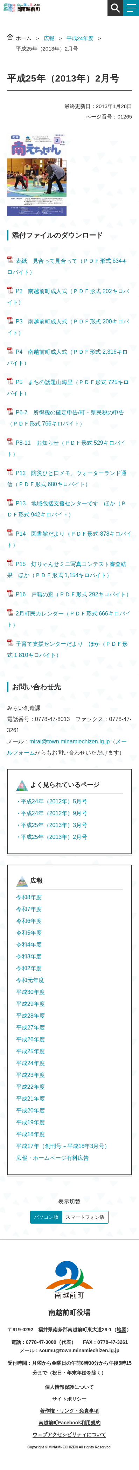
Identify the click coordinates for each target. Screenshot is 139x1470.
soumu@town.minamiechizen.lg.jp (79, 1350)
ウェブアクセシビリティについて (69, 1434)
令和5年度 (29, 933)
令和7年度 (29, 909)
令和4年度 (29, 945)
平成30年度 (30, 992)
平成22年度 (30, 1087)
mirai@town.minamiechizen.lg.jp (69, 741)
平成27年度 (30, 1028)
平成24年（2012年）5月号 (54, 801)
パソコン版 (46, 1217)
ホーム (24, 38)
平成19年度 (30, 1122)
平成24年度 (80, 38)
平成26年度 (30, 1039)
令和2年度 (29, 968)
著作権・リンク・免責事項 (69, 1411)
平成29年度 (30, 1004)
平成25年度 (30, 1051)
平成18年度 (30, 1134)
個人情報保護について (69, 1387)
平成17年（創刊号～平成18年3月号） (63, 1146)
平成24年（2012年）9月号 (54, 813)
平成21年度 (30, 1099)
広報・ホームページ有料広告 (52, 1158)
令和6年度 (29, 921)
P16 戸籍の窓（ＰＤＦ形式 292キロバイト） (69, 594)
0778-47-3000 (41, 1342)
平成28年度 (30, 1016)
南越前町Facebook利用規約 (69, 1422)
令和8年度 (29, 897)
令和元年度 (30, 980)
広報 (49, 38)
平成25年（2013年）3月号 (54, 825)
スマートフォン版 (85, 1217)
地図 (121, 1329)
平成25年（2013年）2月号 (54, 837)
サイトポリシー (69, 1399)
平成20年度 (30, 1110)
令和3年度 (29, 956)
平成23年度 (30, 1075)
